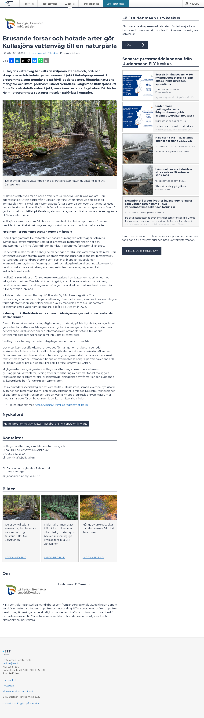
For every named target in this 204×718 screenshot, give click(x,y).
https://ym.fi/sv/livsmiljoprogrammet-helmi (61, 404)
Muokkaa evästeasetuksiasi (18, 691)
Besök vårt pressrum (142, 250)
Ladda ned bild (15, 557)
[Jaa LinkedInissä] (17, 61)
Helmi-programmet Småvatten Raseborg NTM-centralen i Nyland (45, 423)
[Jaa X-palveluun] (23, 61)
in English (20, 703)
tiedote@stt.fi (10, 663)
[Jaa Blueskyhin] (34, 61)
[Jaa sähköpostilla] (46, 61)
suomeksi (8, 703)
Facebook (8, 680)
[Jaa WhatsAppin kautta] (40, 61)
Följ (135, 45)
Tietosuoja (8, 685)
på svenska (32, 703)
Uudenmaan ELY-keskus (44, 53)
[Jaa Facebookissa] (11, 61)
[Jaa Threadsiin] (28, 61)
